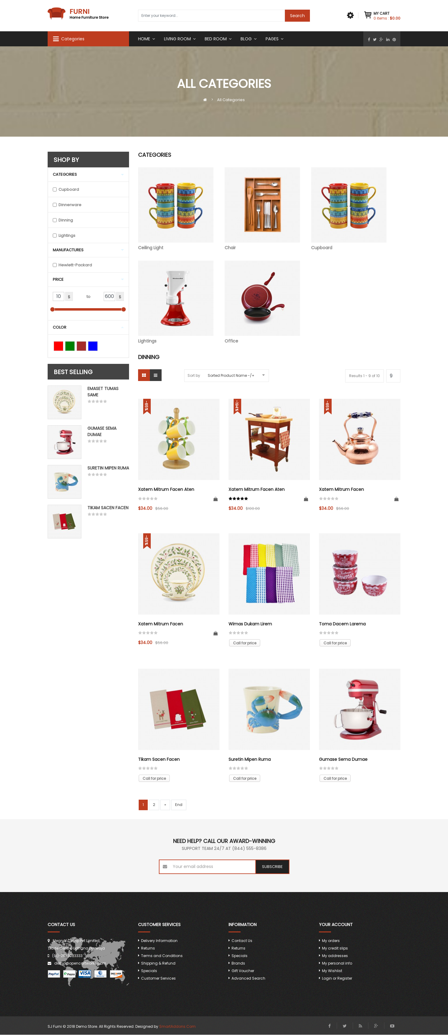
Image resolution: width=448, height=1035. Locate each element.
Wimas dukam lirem (250, 624)
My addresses (335, 956)
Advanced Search (248, 978)
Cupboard (348, 209)
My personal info (337, 963)
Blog (246, 39)
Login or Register (337, 978)
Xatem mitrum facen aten (166, 490)
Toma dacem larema (342, 624)
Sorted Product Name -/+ (231, 375)
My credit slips (335, 948)
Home (144, 39)
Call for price (244, 643)
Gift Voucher (243, 971)
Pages (272, 39)
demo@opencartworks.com (80, 963)
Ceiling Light (175, 209)
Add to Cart (215, 499)
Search (297, 16)
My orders (331, 941)
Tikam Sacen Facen (107, 508)
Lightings (175, 302)
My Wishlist (332, 971)
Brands (238, 963)
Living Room (177, 39)
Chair (262, 209)
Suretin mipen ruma (108, 468)
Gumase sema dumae (343, 760)
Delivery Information (159, 941)
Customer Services (158, 978)
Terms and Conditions (162, 956)
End (178, 805)
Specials (149, 971)
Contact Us (242, 941)
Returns (148, 948)
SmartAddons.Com (177, 1026)
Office (262, 302)
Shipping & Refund (158, 963)
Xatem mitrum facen (341, 490)
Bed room (216, 39)
